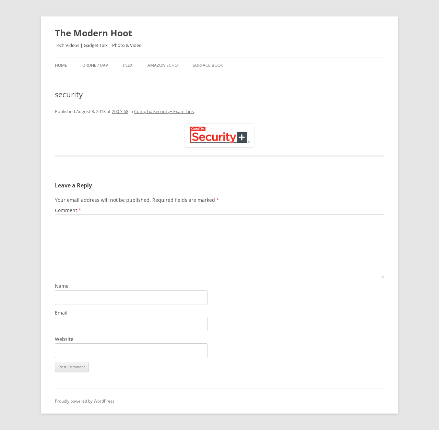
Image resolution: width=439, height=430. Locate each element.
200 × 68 (120, 111)
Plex (127, 65)
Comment (68, 210)
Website (64, 339)
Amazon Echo (162, 65)
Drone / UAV (95, 65)
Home (61, 65)
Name (62, 286)
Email (61, 312)
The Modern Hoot (93, 33)
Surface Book (208, 65)
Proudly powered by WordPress (85, 401)
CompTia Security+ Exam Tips (164, 111)
